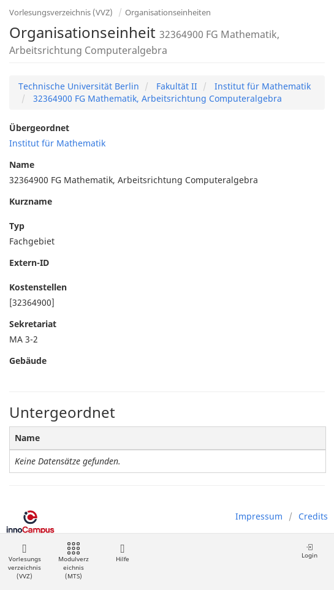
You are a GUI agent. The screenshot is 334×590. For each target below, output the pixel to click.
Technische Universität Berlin (78, 86)
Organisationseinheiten (168, 12)
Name (21, 164)
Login (309, 551)
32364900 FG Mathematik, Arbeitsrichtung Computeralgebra (156, 98)
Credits (313, 516)
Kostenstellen (38, 287)
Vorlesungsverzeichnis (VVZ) (61, 12)
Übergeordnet (39, 128)
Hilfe (122, 553)
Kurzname (30, 201)
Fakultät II (175, 86)
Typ (17, 226)
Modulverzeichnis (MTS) (73, 561)
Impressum (259, 516)
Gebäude (28, 360)
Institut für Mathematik (261, 86)
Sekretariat (32, 324)
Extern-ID (29, 262)
